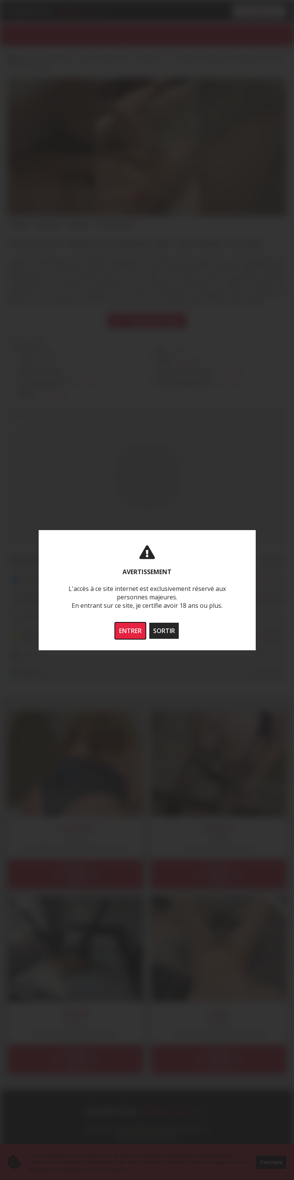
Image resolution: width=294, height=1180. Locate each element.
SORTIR (164, 631)
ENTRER (130, 631)
